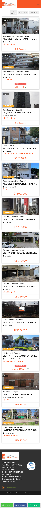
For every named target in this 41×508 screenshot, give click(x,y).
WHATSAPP (6, 505)
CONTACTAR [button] (20, 505)
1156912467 (6, 474)
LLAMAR (34, 505)
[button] (38, 3)
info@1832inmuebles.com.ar (11, 477)
